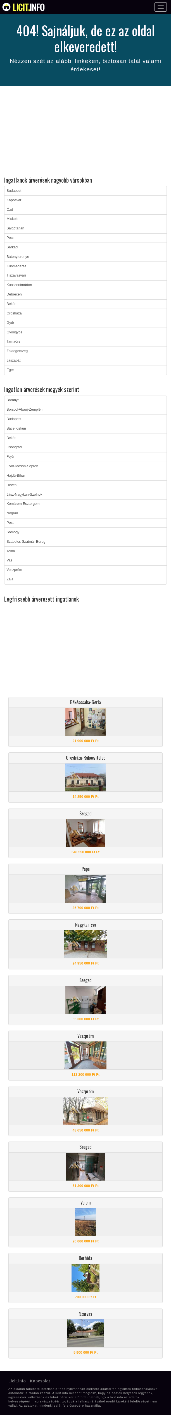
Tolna (11, 551)
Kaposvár (14, 200)
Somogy (13, 532)
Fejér (11, 457)
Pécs (11, 238)
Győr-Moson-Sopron (22, 466)
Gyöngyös (14, 332)
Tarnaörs (13, 341)
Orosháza (14, 313)
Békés (11, 304)
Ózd (10, 210)
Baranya (13, 400)
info (29, 7)
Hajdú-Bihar (16, 476)
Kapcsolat (40, 1381)
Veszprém (14, 570)
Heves (11, 485)
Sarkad (12, 247)
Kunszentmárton (19, 285)
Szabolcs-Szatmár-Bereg (26, 542)
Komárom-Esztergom (23, 504)
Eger (10, 370)
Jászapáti (14, 360)
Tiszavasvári (16, 275)
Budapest (14, 191)
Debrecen (14, 294)
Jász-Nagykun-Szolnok (24, 494)
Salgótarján (15, 228)
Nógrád (12, 513)
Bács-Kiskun (16, 428)
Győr (10, 323)
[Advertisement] (85, 132)
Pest (10, 523)
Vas (10, 560)
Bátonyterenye (18, 257)
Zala (10, 579)
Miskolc (12, 219)
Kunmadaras (17, 266)
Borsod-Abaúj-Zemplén (25, 409)
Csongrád (14, 447)
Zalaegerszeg (17, 351)
